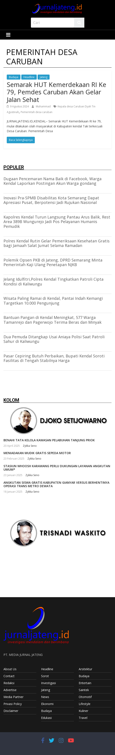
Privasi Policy (12, 704)
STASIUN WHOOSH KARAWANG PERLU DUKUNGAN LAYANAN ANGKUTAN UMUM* (56, 468)
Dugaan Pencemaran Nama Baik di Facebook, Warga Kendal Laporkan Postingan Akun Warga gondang (52, 181)
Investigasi (48, 683)
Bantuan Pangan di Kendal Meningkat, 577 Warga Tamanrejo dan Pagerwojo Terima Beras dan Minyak (52, 320)
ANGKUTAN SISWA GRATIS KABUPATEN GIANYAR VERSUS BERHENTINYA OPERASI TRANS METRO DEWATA (56, 484)
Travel (83, 718)
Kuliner (83, 711)
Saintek (84, 690)
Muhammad (43, 106)
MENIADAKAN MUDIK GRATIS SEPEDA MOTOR (37, 453)
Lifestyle (84, 704)
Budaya (13, 77)
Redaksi (8, 683)
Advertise (10, 690)
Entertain (85, 683)
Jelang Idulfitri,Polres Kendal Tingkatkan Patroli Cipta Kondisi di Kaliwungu (53, 282)
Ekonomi (47, 704)
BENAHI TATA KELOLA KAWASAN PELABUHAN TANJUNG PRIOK (49, 440)
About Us (10, 669)
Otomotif (85, 697)
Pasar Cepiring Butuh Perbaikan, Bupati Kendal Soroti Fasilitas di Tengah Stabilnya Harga (54, 358)
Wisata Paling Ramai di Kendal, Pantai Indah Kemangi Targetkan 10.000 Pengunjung (53, 301)
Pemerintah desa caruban (36, 112)
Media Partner (13, 697)
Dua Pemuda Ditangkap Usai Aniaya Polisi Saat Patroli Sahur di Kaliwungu (54, 339)
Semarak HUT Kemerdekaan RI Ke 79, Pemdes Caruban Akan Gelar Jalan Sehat (56, 92)
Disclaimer (10, 711)
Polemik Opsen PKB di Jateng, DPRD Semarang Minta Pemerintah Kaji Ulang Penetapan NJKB (52, 262)
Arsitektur (85, 669)
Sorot (45, 676)
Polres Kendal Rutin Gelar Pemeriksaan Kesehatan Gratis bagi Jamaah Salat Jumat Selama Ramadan (56, 243)
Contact (9, 676)
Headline (29, 77)
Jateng (43, 77)
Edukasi (46, 718)
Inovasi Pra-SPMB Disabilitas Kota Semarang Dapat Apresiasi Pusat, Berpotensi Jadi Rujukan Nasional (51, 200)
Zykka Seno (30, 446)
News (45, 697)
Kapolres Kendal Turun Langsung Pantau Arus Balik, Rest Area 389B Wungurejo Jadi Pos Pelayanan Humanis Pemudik (56, 221)
